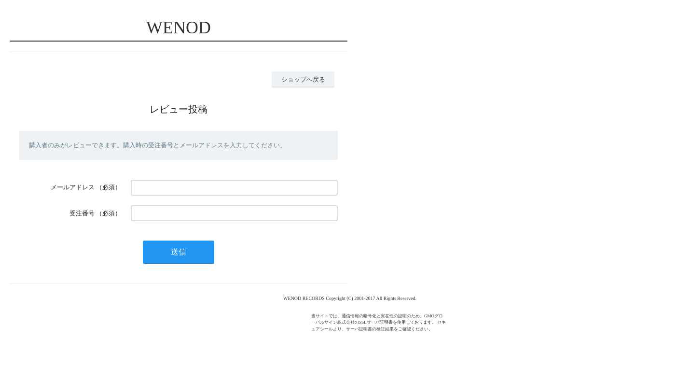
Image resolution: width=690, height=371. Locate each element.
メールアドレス (73, 187)
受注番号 (82, 213)
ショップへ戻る (303, 79)
